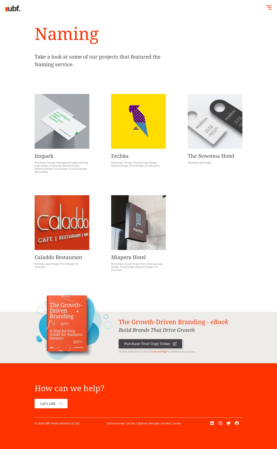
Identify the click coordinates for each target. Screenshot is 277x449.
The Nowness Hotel (211, 156)
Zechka (120, 156)
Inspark (44, 156)
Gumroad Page (159, 351)
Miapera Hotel (128, 257)
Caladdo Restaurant (58, 257)
